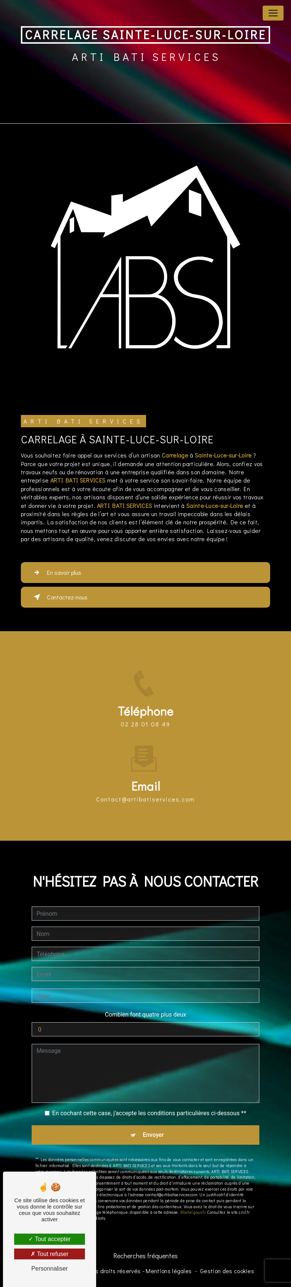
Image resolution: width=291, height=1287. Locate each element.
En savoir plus (56, 572)
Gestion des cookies (227, 1271)
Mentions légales (169, 1271)
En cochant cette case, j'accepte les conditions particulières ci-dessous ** (149, 1106)
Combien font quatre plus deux (145, 1007)
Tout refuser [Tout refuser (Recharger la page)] (50, 1254)
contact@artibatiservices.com (145, 792)
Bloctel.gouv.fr (192, 1205)
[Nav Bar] (273, 13)
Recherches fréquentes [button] (145, 1256)
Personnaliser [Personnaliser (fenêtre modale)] (49, 1268)
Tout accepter (49, 1239)
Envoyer (153, 1128)
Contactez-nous (59, 597)
